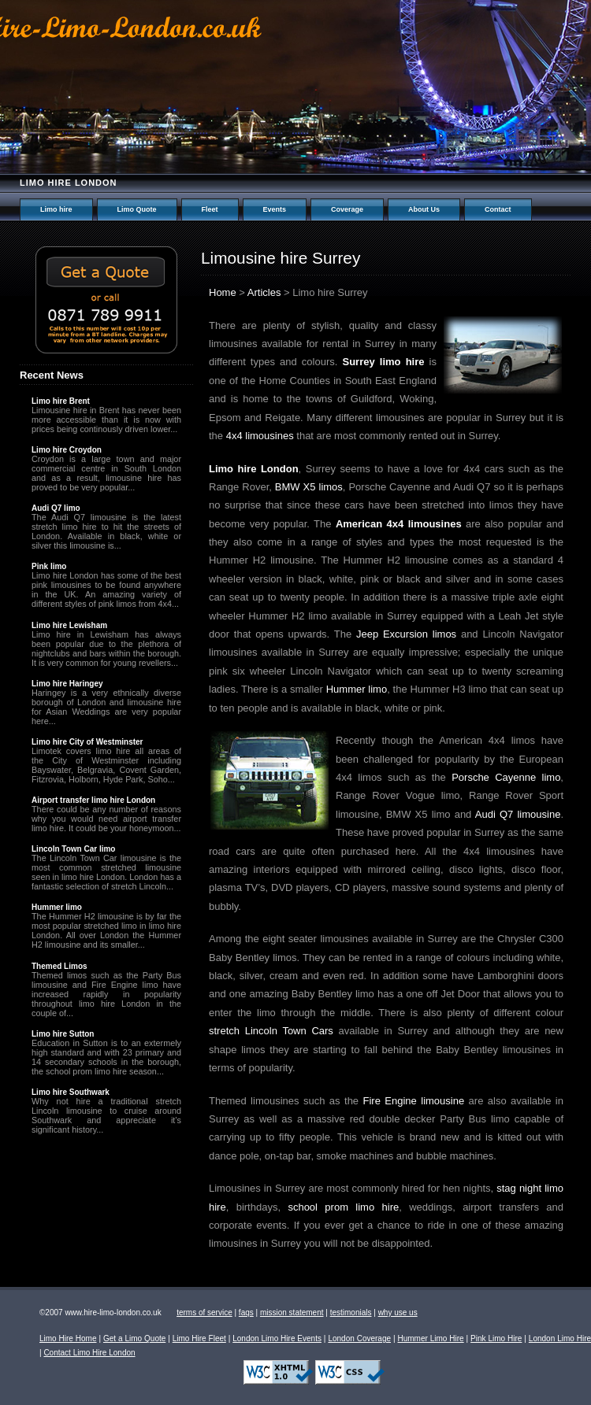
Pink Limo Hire (496, 1338)
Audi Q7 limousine (518, 814)
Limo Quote (137, 209)
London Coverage (359, 1338)
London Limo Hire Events (277, 1338)
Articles (264, 292)
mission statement (292, 1312)
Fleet (210, 209)
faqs (246, 1312)
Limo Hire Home (68, 1338)
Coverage (347, 209)
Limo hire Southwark (71, 1092)
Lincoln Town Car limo (73, 849)
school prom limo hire (343, 1207)
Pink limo (49, 566)
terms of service (204, 1312)
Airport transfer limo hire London (93, 800)
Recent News (52, 375)
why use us (398, 1312)
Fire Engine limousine (414, 1101)
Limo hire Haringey (67, 683)
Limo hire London (68, 182)
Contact (498, 209)
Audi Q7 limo (56, 508)
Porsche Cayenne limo (506, 777)
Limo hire (56, 209)
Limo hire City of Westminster (87, 742)
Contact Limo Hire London (89, 1352)
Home (222, 292)
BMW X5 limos (309, 487)
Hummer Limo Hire (430, 1338)
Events (275, 209)
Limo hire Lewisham (69, 625)
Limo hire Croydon (67, 450)
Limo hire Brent (61, 401)
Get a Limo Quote (134, 1338)
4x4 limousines (260, 436)
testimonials (351, 1312)
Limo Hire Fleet (199, 1338)
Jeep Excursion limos (406, 634)
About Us (424, 209)
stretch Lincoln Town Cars (271, 1031)
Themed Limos (59, 966)
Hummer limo (356, 689)
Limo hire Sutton (63, 1034)
